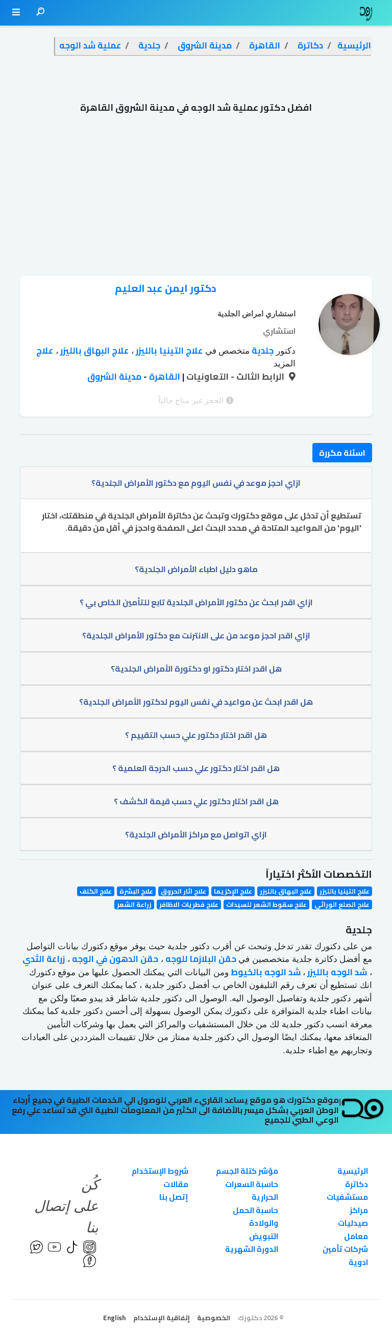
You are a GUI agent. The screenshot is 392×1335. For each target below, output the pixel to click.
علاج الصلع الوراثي (342, 904)
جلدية (262, 350)
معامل (356, 1236)
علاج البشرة (136, 891)
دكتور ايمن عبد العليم (165, 288)
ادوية (358, 1262)
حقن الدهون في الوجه (114, 959)
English (114, 1318)
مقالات (175, 1184)
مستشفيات (347, 1197)
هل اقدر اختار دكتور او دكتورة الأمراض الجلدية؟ (196, 668)
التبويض (263, 1236)
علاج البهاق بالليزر (93, 350)
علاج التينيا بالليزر (168, 350)
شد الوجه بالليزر (336, 972)
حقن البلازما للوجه (199, 959)
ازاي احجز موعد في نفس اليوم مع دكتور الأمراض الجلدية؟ (196, 482)
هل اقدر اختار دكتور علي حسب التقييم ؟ (196, 735)
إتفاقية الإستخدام (161, 1318)
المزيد (285, 363)
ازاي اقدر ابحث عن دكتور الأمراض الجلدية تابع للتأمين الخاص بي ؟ (196, 602)
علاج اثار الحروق (183, 891)
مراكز (359, 1210)
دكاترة (356, 1184)
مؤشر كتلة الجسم (247, 1171)
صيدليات (353, 1223)
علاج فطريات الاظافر (188, 904)
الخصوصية (213, 1318)
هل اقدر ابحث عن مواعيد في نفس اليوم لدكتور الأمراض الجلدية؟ (196, 701)
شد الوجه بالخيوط (265, 972)
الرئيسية (352, 1171)
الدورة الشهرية (251, 1249)
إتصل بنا (173, 1197)
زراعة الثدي (43, 959)
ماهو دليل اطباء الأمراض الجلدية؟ (196, 569)
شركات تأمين (345, 1249)
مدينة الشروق (114, 376)
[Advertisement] (196, 199)
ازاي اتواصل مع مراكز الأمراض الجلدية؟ (196, 834)
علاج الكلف (96, 891)
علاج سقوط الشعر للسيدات (266, 904)
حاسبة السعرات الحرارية (251, 1191)
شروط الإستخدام (160, 1171)
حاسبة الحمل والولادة (255, 1217)
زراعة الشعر (134, 904)
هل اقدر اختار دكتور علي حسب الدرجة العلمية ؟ (196, 768)
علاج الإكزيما (233, 891)
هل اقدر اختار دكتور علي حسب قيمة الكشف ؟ (196, 801)
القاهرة (163, 376)
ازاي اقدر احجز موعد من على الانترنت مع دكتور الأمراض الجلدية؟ (196, 635)
